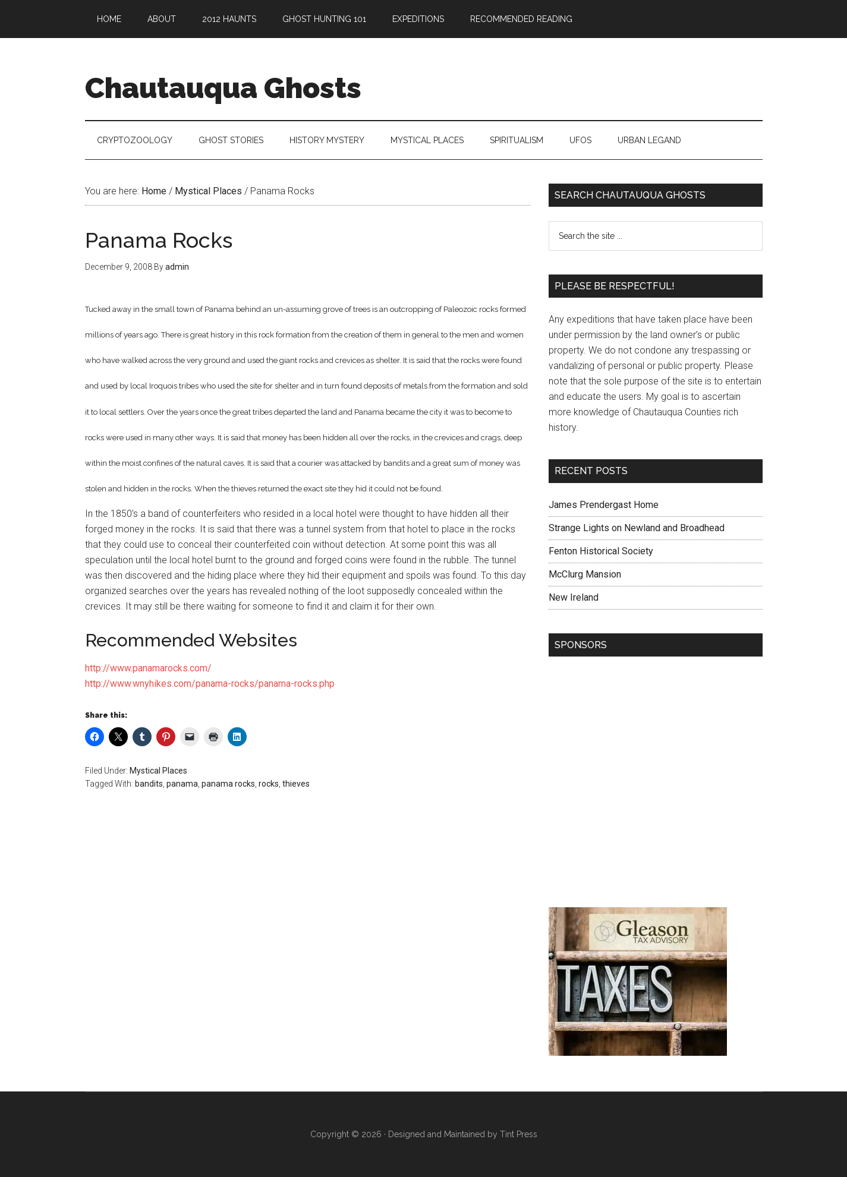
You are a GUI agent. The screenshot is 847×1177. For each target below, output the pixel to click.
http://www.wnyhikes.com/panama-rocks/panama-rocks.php (210, 683)
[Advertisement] (656, 785)
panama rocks (228, 783)
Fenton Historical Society (601, 551)
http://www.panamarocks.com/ (148, 668)
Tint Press (518, 1134)
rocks (269, 783)
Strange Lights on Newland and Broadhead (637, 528)
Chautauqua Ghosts (223, 88)
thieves (296, 783)
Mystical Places (158, 770)
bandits (149, 783)
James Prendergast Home (604, 504)
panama (182, 783)
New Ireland (574, 597)
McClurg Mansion (585, 574)
